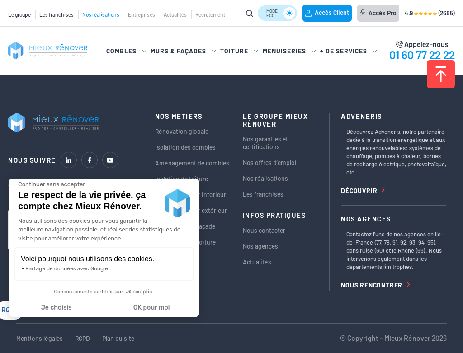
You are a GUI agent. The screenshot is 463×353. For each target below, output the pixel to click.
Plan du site (118, 338)
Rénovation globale (181, 131)
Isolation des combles (185, 147)
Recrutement (210, 14)
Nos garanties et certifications (265, 143)
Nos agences (260, 246)
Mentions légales (39, 338)
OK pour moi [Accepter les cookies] (151, 307)
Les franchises (56, 14)
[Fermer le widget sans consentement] (52, 184)
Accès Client (327, 12)
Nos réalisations (100, 14)
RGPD (82, 338)
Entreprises (141, 14)
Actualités (175, 14)
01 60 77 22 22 (422, 54)
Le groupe (19, 14)
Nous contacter (264, 230)
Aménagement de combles (192, 163)
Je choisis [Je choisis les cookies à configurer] (56, 307)
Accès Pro (378, 13)
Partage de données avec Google (66, 268)
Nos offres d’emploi (270, 162)
